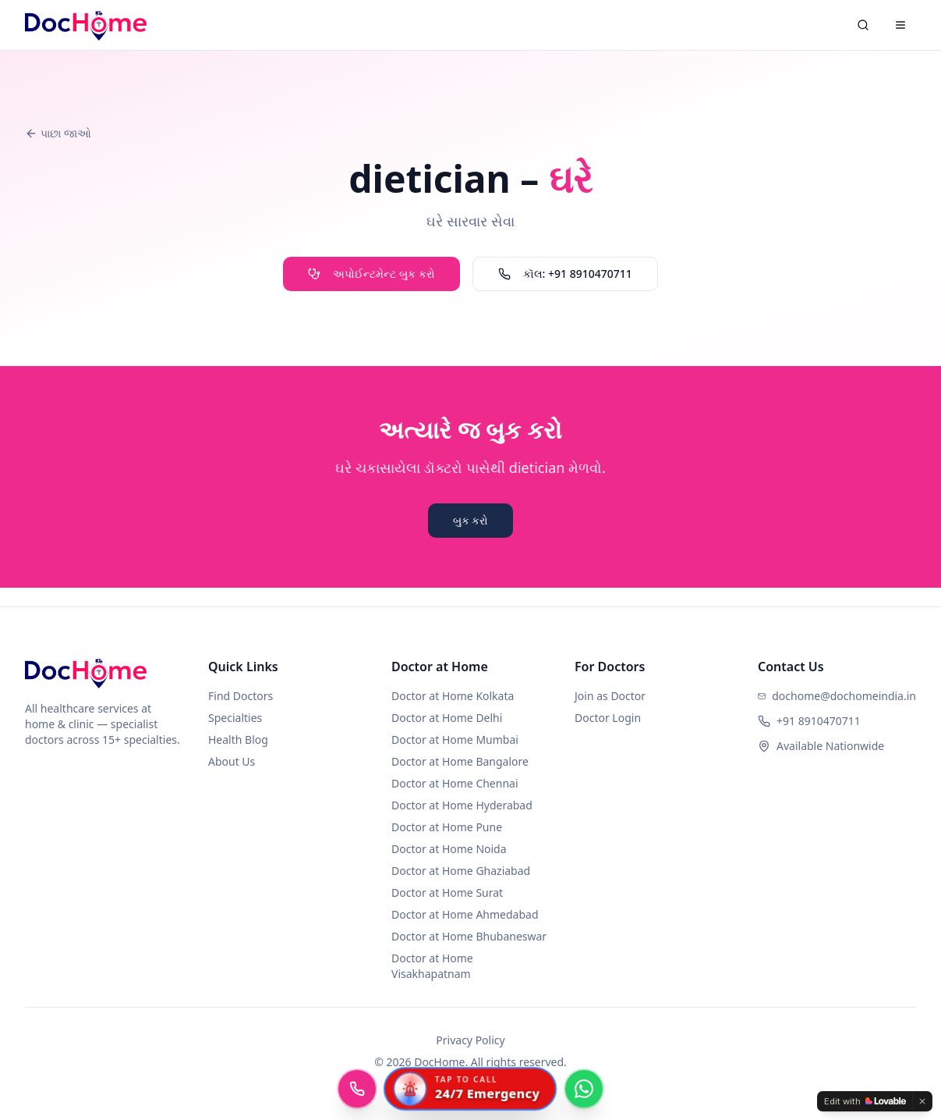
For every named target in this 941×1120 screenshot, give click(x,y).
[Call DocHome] (357, 1089)
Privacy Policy (470, 1040)
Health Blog (238, 739)
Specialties (235, 717)
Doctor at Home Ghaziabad (460, 870)
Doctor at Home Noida (449, 848)
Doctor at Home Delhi (446, 717)
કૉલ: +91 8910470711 (565, 273)
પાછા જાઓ (58, 133)
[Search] (863, 25)
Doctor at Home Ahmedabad (465, 914)
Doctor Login (608, 717)
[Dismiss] (922, 1101)
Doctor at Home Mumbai (454, 739)
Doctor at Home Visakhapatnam (432, 966)
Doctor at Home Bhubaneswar (469, 936)
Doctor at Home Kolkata (452, 695)
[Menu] (900, 25)
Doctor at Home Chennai (454, 783)
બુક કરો (471, 520)
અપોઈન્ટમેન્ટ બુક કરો (371, 273)
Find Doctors (240, 695)
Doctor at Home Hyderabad (461, 805)
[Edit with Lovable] (865, 1101)
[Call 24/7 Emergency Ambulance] (470, 1089)
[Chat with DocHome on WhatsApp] (584, 1089)
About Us (231, 761)
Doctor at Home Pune (446, 827)
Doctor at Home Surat (447, 892)
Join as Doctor (610, 695)
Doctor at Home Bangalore (460, 761)
